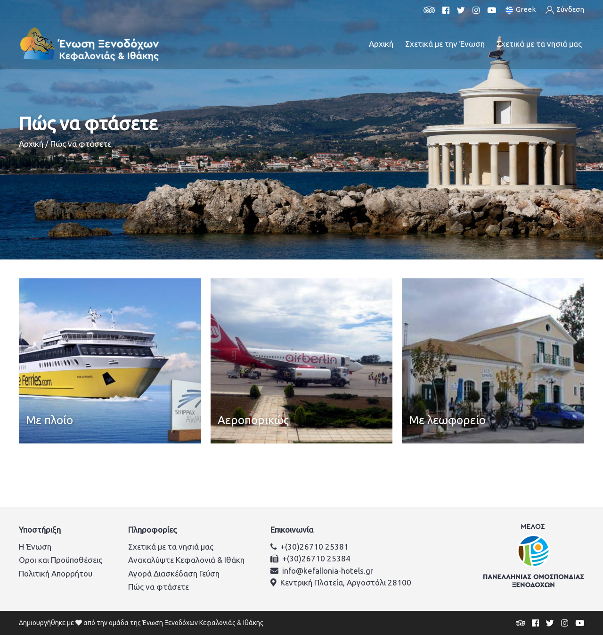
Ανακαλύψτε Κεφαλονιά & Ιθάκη (186, 559)
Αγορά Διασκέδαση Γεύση (174, 573)
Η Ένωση (35, 546)
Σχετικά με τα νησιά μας (170, 546)
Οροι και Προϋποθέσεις (60, 559)
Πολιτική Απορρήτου (55, 573)
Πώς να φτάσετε (158, 586)
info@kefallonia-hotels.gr (327, 570)
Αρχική (381, 43)
